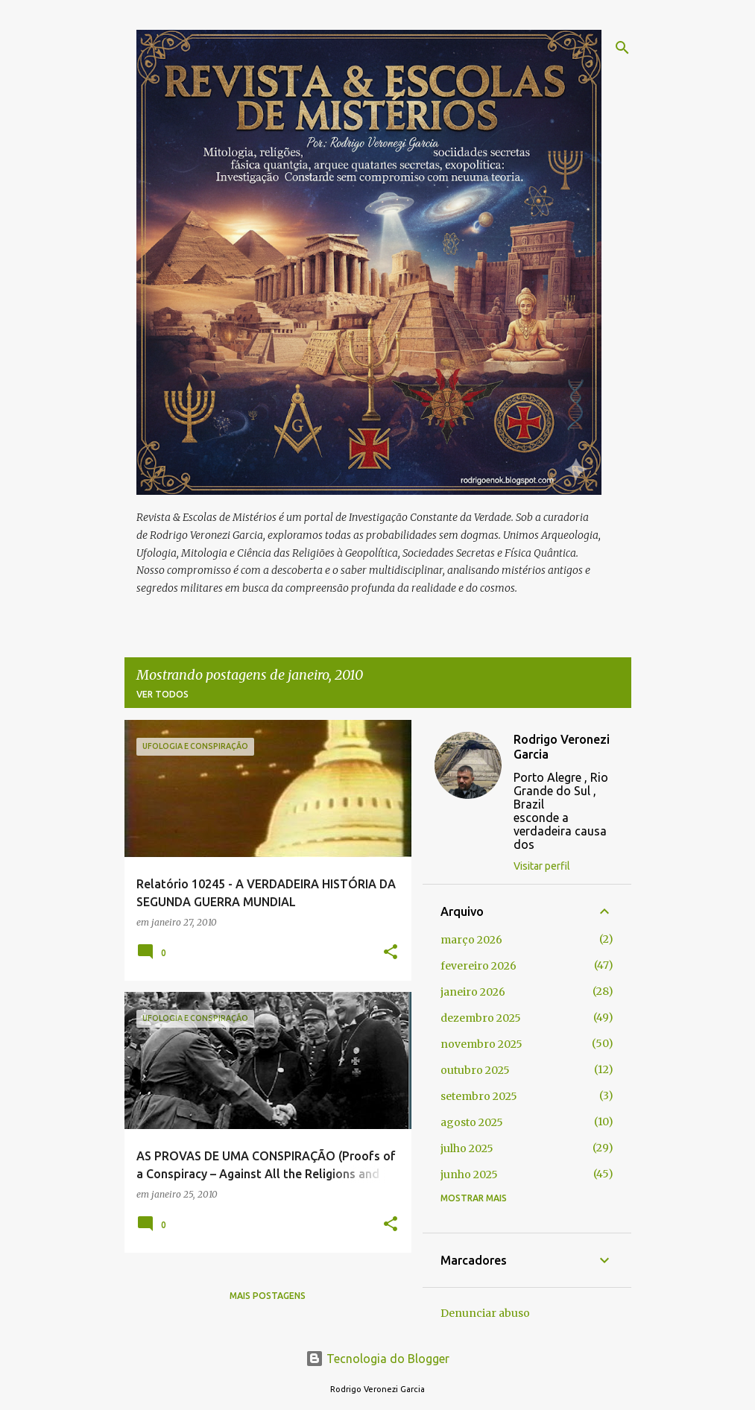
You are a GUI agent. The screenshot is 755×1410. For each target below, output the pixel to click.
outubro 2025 (475, 1070)
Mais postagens (268, 1295)
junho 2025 (469, 1174)
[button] (390, 953)
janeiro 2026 (472, 992)
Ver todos (162, 694)
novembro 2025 (481, 1044)
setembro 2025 (478, 1096)
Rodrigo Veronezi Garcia (562, 747)
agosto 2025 (471, 1122)
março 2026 (471, 939)
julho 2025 (466, 1148)
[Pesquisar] (622, 48)
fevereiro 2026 (478, 966)
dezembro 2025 (480, 1018)
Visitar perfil (542, 866)
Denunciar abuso (485, 1313)
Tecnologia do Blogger (377, 1358)
